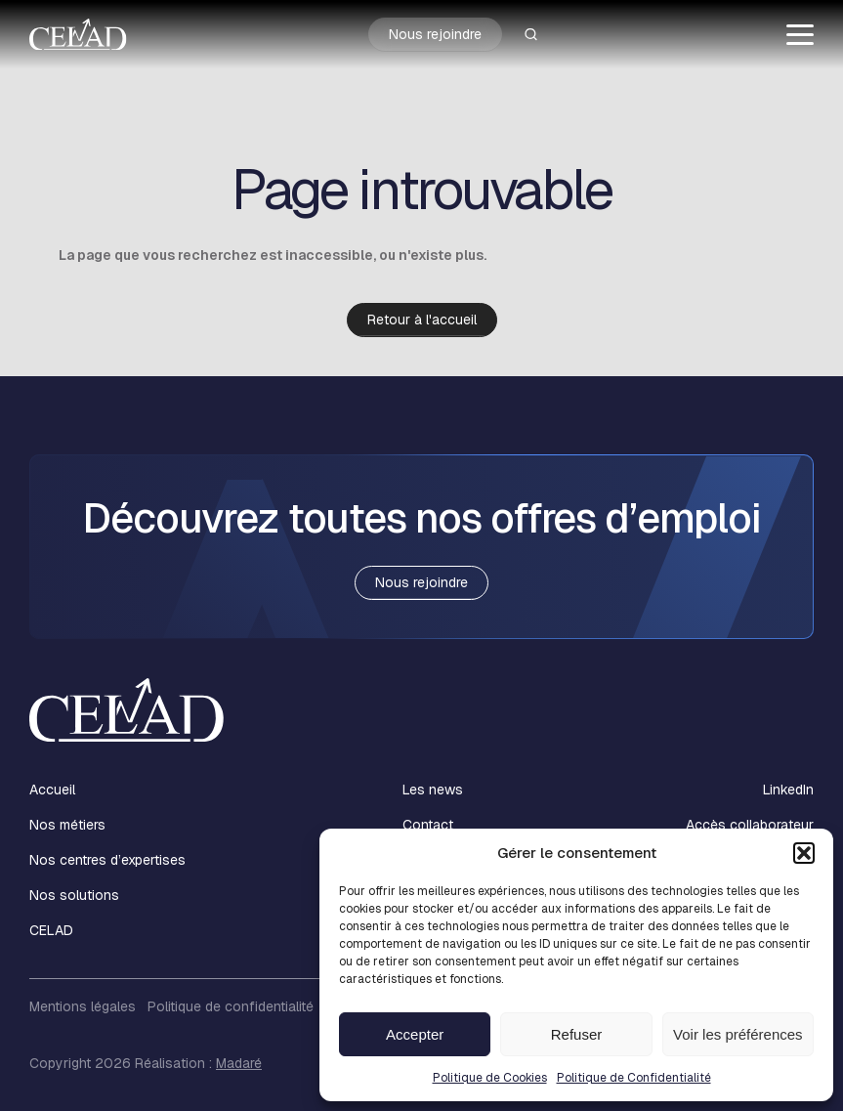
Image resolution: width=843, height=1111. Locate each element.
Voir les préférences (738, 1034)
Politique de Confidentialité (634, 1078)
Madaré (239, 1063)
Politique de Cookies (490, 1078)
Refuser (577, 1034)
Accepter (414, 1034)
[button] (804, 853)
